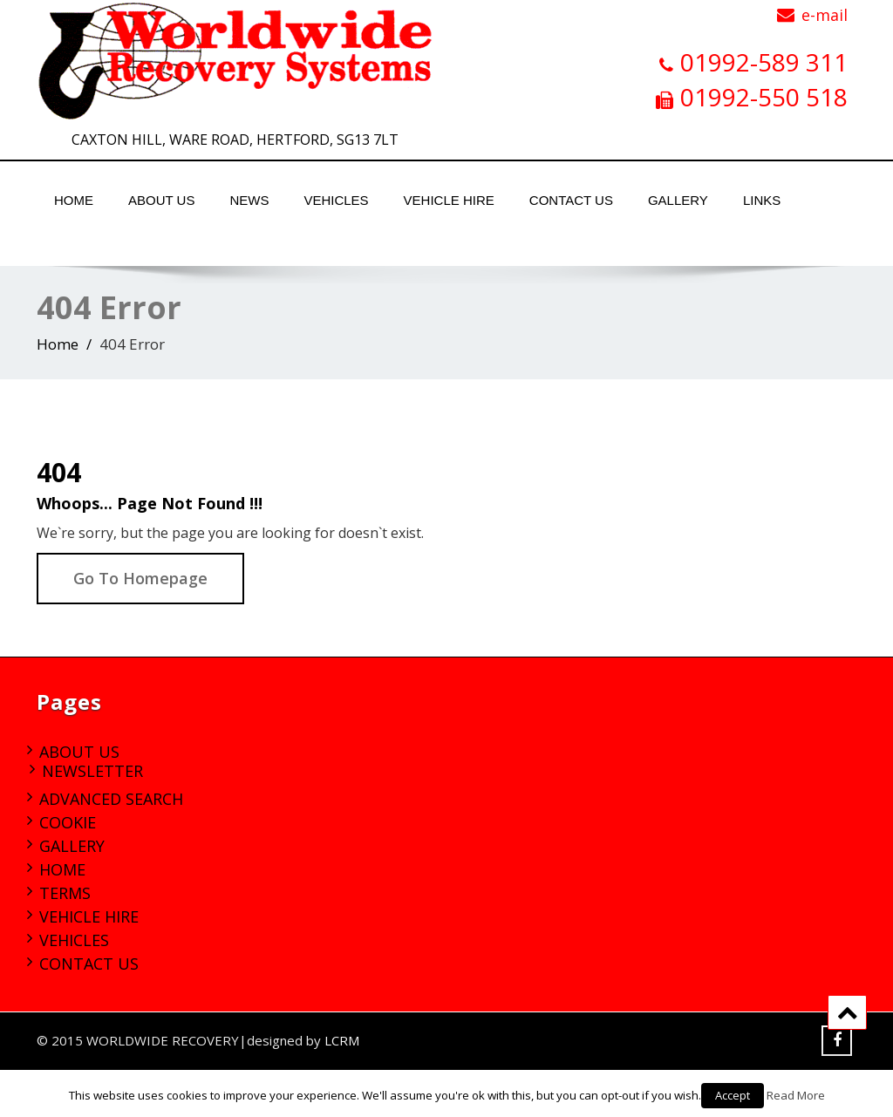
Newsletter (92, 770)
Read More (796, 1095)
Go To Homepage (140, 578)
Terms (65, 892)
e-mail (824, 14)
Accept (732, 1095)
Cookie (67, 822)
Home (73, 200)
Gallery (678, 200)
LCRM (341, 1040)
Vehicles (335, 200)
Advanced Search (111, 798)
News (249, 200)
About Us (161, 200)
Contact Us (571, 200)
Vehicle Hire (449, 200)
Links (762, 200)
